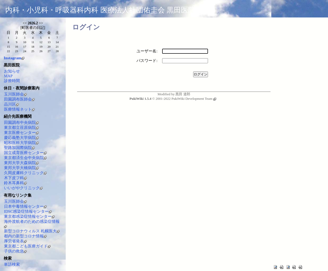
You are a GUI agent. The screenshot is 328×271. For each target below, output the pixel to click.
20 (48, 46)
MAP (8, 76)
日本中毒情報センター (25, 206)
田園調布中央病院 (21, 122)
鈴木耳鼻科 (15, 183)
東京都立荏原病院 (21, 127)
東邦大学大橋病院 (21, 168)
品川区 (11, 104)
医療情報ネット (19, 109)
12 (40, 42)
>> (41, 23)
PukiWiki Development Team (193, 99)
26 (40, 51)
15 (8, 46)
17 (24, 46)
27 (48, 51)
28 (57, 51)
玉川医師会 (15, 94)
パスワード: (146, 60)
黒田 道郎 (182, 94)
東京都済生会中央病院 (25, 158)
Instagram (14, 58)
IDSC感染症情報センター (28, 211)
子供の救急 (15, 251)
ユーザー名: (146, 51)
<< (25, 23)
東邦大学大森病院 (21, 163)
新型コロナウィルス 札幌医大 (32, 231)
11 (32, 42)
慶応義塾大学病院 (21, 138)
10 (24, 42)
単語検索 (12, 264)
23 (16, 51)
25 (32, 51)
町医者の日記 (33, 28)
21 (57, 46)
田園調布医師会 (19, 99)
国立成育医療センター (25, 153)
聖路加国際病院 (19, 148)
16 (16, 46)
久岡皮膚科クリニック (25, 173)
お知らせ (12, 71)
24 (24, 51)
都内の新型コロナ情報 (25, 236)
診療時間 (12, 81)
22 (8, 51)
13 (48, 42)
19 (40, 46)
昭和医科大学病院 (21, 143)
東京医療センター (21, 132)
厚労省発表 (15, 241)
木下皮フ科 (15, 178)
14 (57, 42)
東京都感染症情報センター (29, 216)
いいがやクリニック (23, 188)
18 (32, 46)
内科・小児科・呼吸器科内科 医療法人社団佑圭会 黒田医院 (100, 10)
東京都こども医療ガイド (27, 246)
